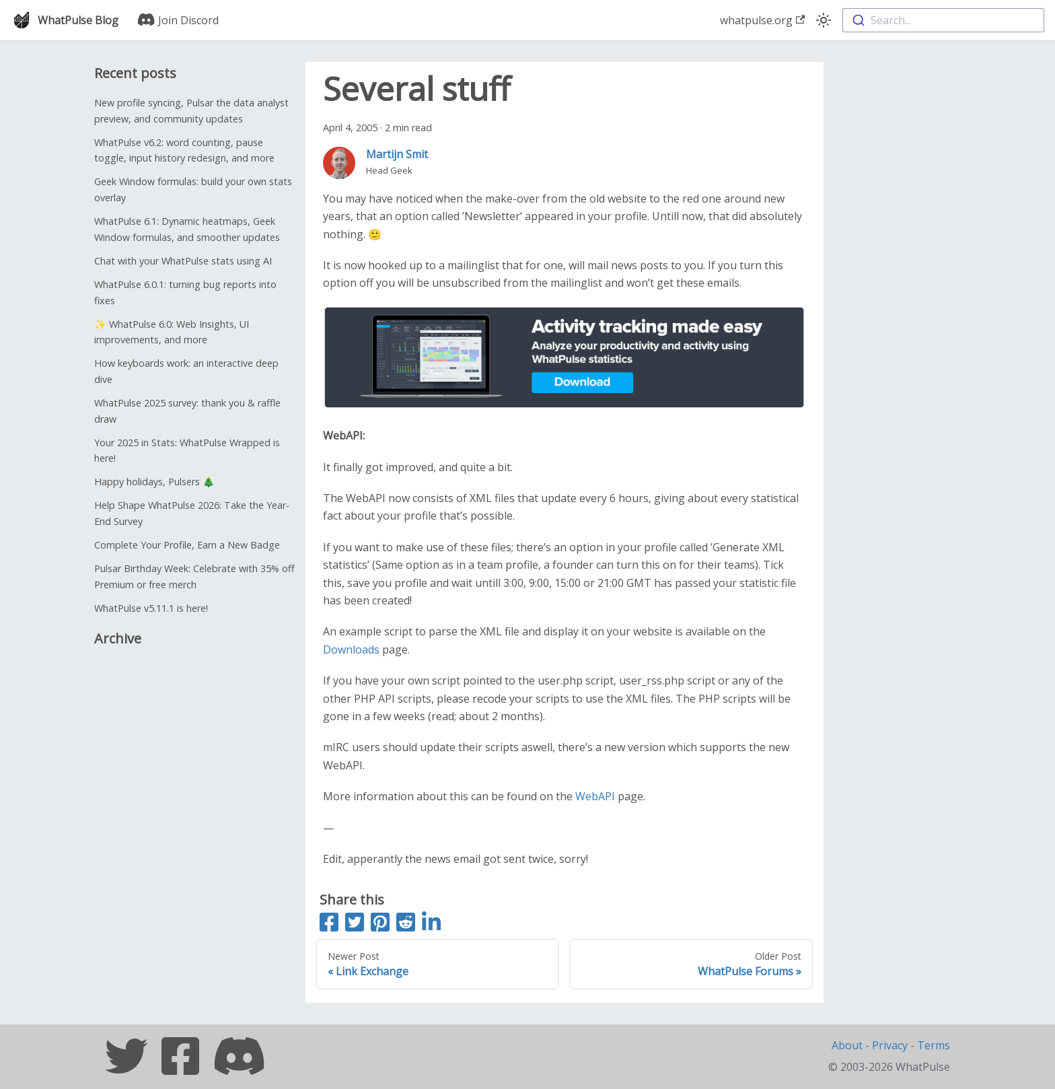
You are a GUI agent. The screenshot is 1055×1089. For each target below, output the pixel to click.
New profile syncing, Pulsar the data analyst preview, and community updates (191, 110)
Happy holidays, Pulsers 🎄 (154, 481)
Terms (933, 1045)
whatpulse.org (762, 20)
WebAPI (595, 796)
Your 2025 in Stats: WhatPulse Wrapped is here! (187, 450)
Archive (117, 638)
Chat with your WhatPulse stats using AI (183, 260)
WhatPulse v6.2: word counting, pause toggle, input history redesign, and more (184, 150)
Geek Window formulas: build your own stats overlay (193, 189)
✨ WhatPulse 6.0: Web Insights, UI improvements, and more (171, 332)
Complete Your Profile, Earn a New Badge (187, 544)
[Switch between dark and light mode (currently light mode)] (823, 20)
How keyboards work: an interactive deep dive (186, 371)
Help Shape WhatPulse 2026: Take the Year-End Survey (191, 513)
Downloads (351, 649)
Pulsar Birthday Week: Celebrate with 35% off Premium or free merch (194, 576)
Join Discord (178, 20)
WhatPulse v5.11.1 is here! (151, 608)
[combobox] (943, 20)
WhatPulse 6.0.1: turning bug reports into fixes (185, 292)
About (847, 1045)
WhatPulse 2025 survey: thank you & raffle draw (187, 410)
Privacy (890, 1045)
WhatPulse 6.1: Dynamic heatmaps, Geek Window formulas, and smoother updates (187, 229)
